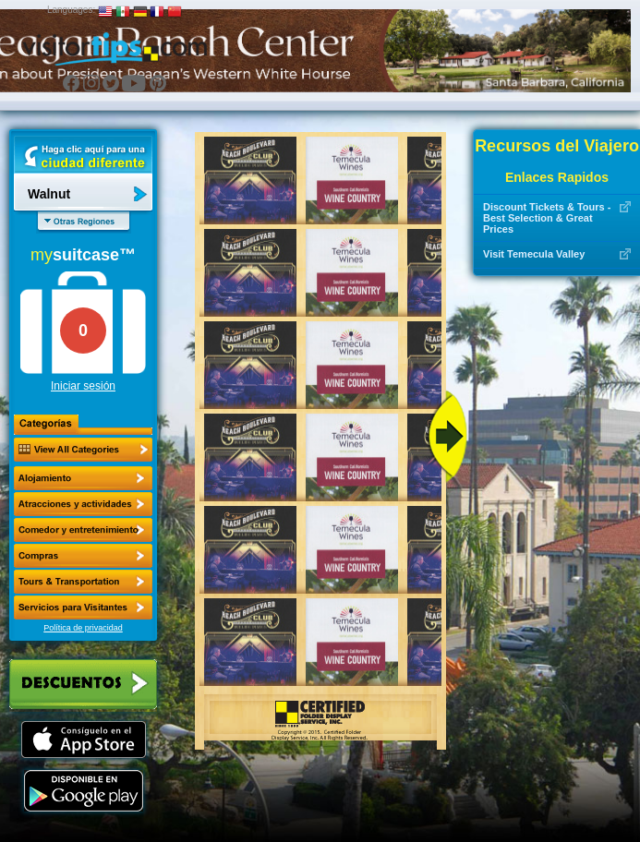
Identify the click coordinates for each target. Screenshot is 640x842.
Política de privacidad (83, 627)
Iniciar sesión (83, 385)
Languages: (71, 10)
